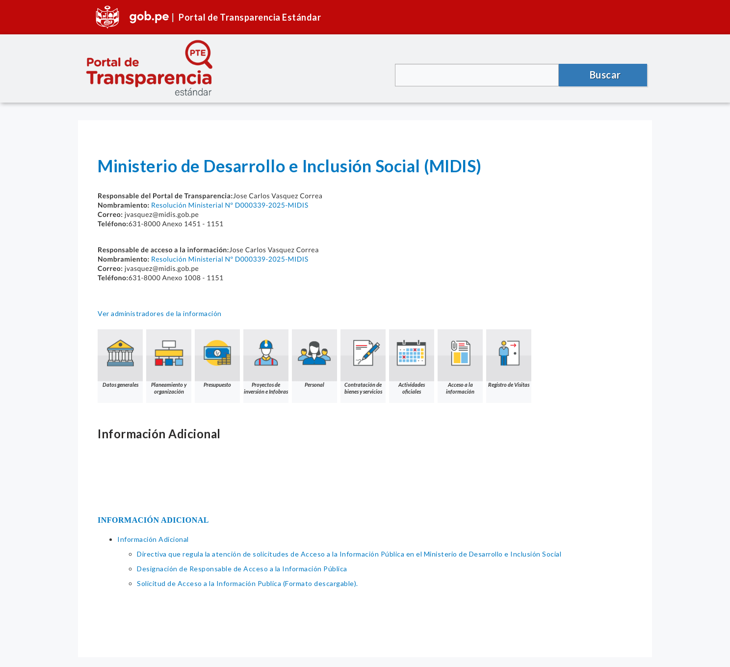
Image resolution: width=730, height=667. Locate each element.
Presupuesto (217, 358)
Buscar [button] (605, 74)
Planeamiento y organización (168, 362)
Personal (314, 358)
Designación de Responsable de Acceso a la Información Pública (242, 568)
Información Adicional (153, 539)
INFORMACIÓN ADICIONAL (153, 520)
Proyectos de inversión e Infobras (265, 362)
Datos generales (120, 358)
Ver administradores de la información (160, 313)
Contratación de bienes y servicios (363, 362)
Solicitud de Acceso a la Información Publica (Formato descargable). (247, 583)
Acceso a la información (460, 362)
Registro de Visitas (508, 358)
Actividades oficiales (411, 362)
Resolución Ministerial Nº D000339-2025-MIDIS (230, 205)
